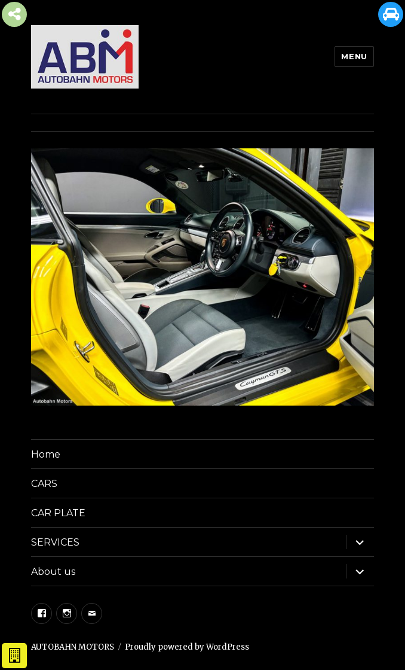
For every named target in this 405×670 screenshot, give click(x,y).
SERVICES (55, 542)
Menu (354, 56)
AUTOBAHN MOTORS (72, 647)
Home (45, 454)
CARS (44, 483)
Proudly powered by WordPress (187, 647)
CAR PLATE (58, 513)
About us (53, 571)
